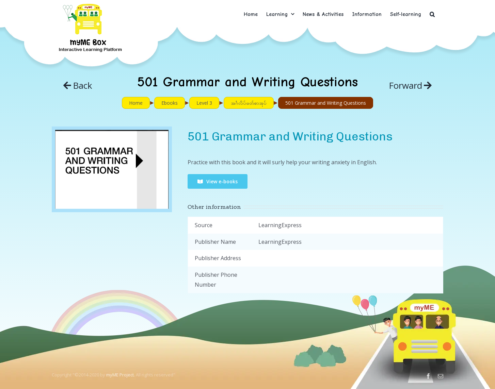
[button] (432, 14)
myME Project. (120, 375)
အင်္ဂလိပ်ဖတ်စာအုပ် (249, 103)
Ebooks (169, 103)
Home (136, 103)
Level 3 (204, 103)
